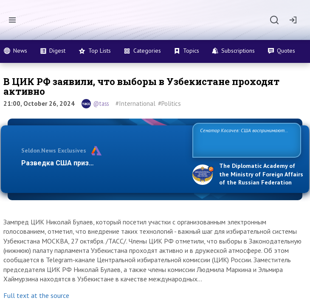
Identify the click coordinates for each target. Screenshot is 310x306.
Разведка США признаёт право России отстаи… (101, 163)
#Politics (169, 103)
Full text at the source (36, 295)
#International (135, 103)
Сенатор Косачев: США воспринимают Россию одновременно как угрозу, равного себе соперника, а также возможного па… (245, 139)
